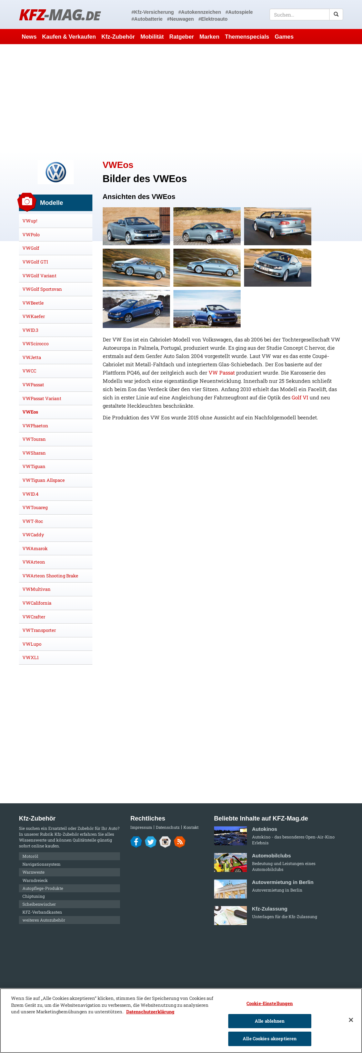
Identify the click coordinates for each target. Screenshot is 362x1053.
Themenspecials (247, 36)
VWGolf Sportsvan (42, 289)
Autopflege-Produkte (42, 888)
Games (284, 36)
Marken (210, 36)
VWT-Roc (32, 521)
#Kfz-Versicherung (152, 12)
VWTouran (34, 439)
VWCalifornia (36, 603)
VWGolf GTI (35, 262)
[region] (181, 1020)
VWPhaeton (35, 426)
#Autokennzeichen (199, 12)
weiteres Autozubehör (43, 920)
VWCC (29, 371)
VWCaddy (33, 535)
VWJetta (31, 357)
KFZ (59, 14)
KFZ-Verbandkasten (42, 912)
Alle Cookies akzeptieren (269, 1038)
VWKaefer (33, 316)
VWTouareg (35, 507)
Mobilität (152, 36)
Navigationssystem (41, 864)
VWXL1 (30, 657)
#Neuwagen (180, 19)
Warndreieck (35, 880)
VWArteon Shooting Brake (50, 576)
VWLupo (31, 644)
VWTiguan (34, 466)
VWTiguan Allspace (43, 480)
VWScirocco (35, 343)
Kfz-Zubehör (118, 36)
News (29, 36)
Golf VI (300, 397)
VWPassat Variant (41, 398)
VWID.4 (30, 494)
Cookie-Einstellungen (270, 1003)
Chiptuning (33, 896)
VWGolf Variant (39, 275)
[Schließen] (351, 1019)
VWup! (29, 221)
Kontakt (191, 827)
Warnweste (33, 872)
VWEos (30, 412)
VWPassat (33, 384)
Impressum (141, 827)
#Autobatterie (146, 19)
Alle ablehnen (270, 1021)
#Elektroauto (213, 19)
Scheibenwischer (39, 904)
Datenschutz (168, 827)
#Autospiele (239, 12)
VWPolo (31, 234)
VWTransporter (39, 630)
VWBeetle (33, 303)
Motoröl (30, 856)
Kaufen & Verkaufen (69, 36)
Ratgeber (181, 36)
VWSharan (34, 453)
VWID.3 (30, 330)
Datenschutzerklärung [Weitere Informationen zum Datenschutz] (150, 1012)
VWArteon (33, 562)
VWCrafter (33, 617)
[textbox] (306, 14)
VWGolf (30, 248)
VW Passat (222, 372)
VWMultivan (36, 589)
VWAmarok (35, 548)
